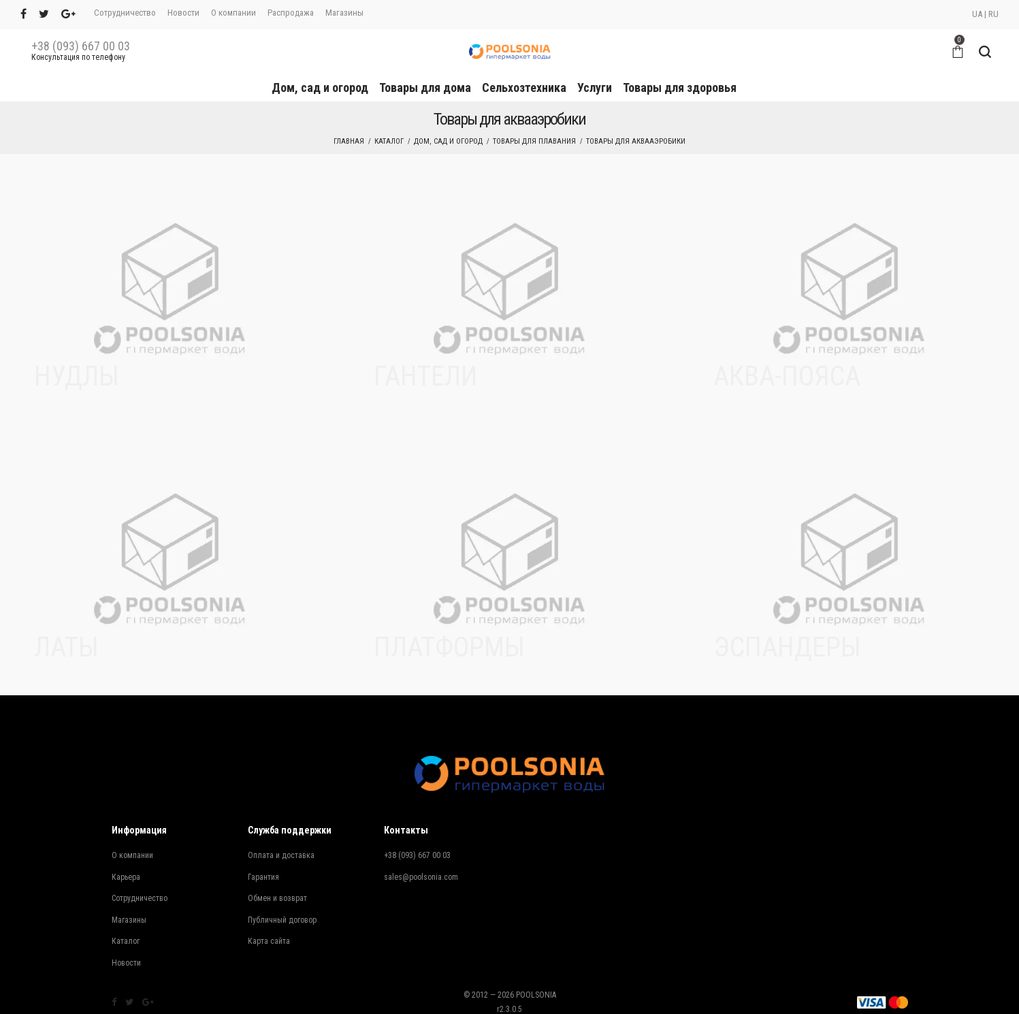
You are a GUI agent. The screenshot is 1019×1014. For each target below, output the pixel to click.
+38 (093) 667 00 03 (80, 46)
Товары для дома (425, 87)
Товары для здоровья (680, 87)
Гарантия (263, 877)
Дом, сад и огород (320, 87)
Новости (183, 12)
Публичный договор (282, 920)
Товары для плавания (534, 141)
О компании (233, 12)
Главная (349, 141)
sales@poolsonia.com (421, 877)
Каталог (389, 141)
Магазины (344, 12)
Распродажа (291, 12)
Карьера (126, 877)
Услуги (594, 87)
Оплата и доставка (281, 855)
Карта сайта (269, 941)
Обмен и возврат (277, 898)
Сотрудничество (125, 12)
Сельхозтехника (524, 87)
